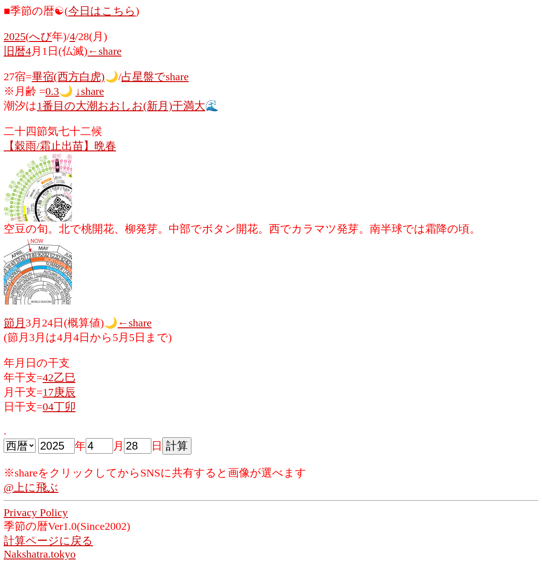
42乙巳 (59, 377)
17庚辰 (59, 392)
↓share (90, 91)
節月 (15, 323)
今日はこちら (102, 11)
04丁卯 (59, 407)
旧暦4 (17, 51)
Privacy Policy (36, 512)
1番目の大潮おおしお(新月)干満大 (121, 106)
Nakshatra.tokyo (40, 554)
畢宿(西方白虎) (68, 77)
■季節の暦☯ (34, 11)
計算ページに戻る (48, 541)
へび (40, 36)
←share (105, 51)
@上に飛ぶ (31, 487)
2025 (15, 36)
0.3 (52, 91)
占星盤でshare (155, 77)
